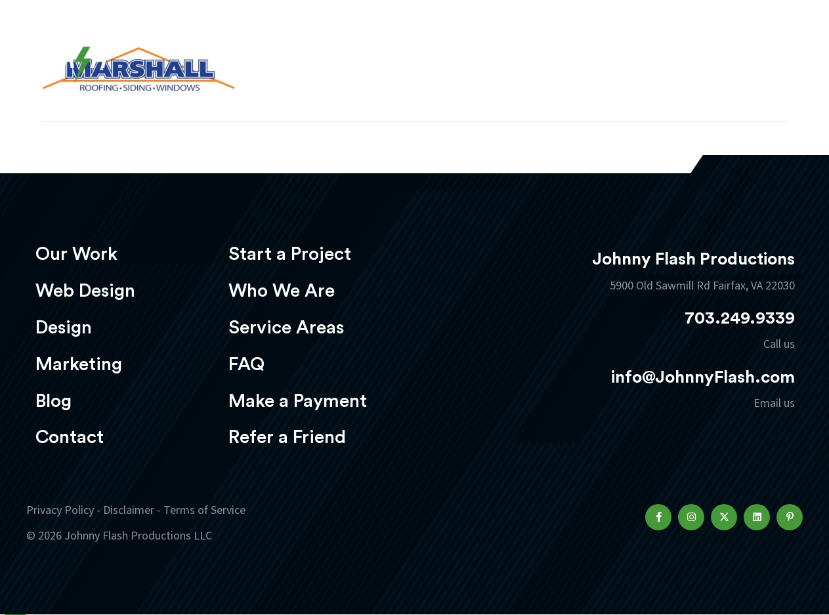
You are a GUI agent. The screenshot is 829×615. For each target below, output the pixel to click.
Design (465, 50)
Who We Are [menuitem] (281, 291)
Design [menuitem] (63, 327)
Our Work (282, 50)
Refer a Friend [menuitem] (287, 437)
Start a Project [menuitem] (289, 254)
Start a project (726, 51)
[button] (658, 517)
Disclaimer (128, 510)
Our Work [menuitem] (76, 254)
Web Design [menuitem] (85, 291)
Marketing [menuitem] (78, 364)
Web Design (379, 50)
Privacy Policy (60, 510)
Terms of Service (204, 510)
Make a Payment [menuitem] (297, 401)
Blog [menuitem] (53, 401)
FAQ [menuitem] (246, 364)
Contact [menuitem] (69, 437)
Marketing (550, 50)
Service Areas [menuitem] (286, 327)
